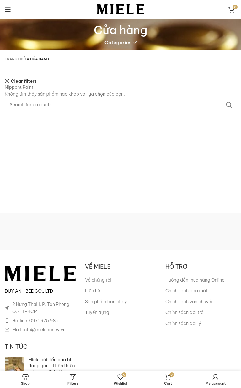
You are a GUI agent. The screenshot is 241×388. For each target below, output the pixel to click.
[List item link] (40, 320)
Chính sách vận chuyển (189, 302)
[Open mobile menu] (8, 9)
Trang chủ (15, 59)
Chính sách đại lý (183, 323)
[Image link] (40, 273)
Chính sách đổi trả (184, 312)
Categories (117, 42)
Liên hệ (92, 291)
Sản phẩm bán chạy (106, 302)
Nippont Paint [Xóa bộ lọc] (19, 87)
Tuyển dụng (97, 312)
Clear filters (24, 81)
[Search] (120, 105)
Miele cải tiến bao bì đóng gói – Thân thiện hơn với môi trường (51, 366)
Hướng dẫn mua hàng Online (195, 280)
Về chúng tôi (98, 280)
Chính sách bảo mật (186, 291)
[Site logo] (120, 9)
